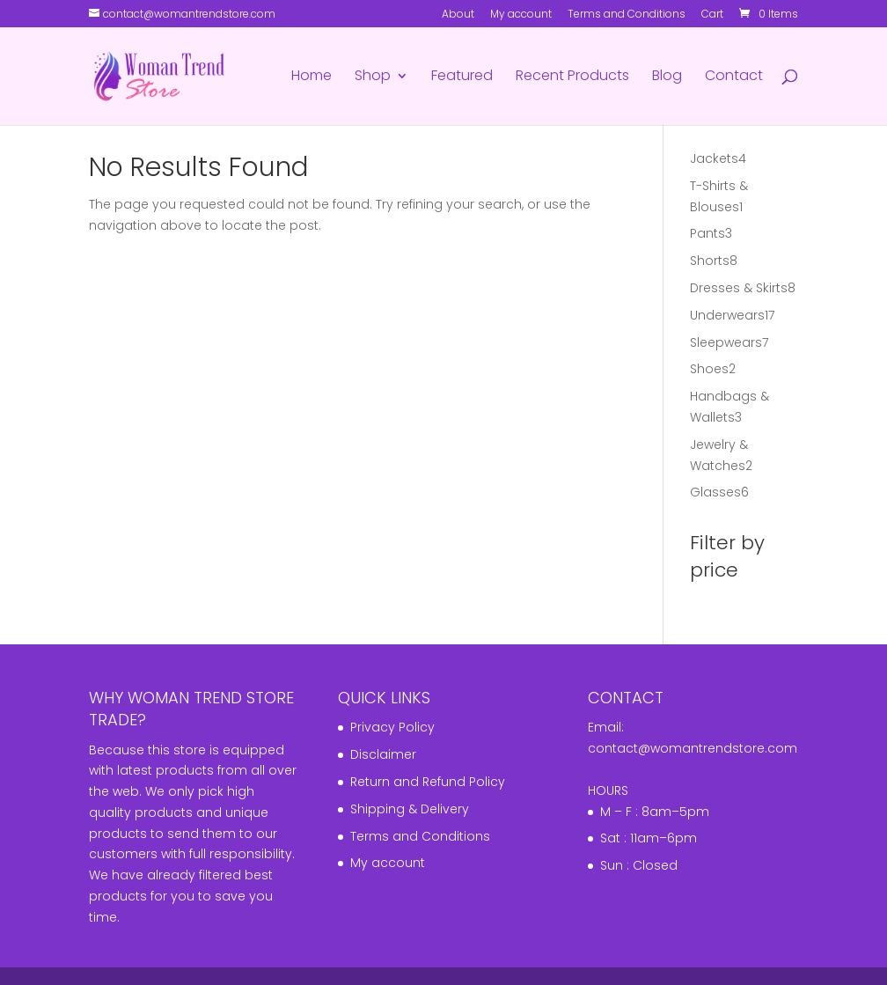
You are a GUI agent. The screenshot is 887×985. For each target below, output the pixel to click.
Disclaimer (383, 754)
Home (311, 77)
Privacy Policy (392, 727)
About (458, 15)
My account (521, 15)
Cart (712, 15)
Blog (667, 77)
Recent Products (572, 77)
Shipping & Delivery (409, 809)
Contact (734, 77)
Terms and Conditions (626, 15)
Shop (373, 77)
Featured (462, 77)
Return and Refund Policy (427, 781)
